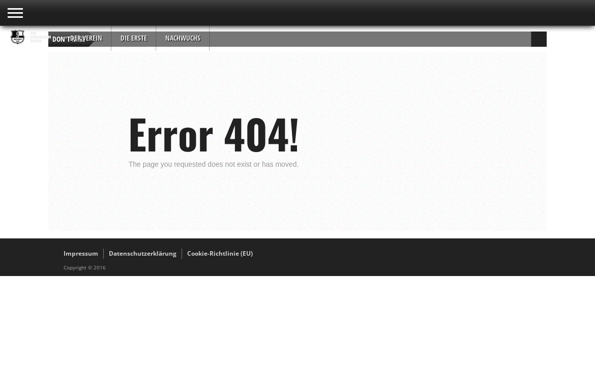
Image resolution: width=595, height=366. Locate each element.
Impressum (81, 253)
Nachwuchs (182, 38)
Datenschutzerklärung (142, 253)
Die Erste (134, 38)
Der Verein (86, 38)
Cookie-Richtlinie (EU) (220, 253)
